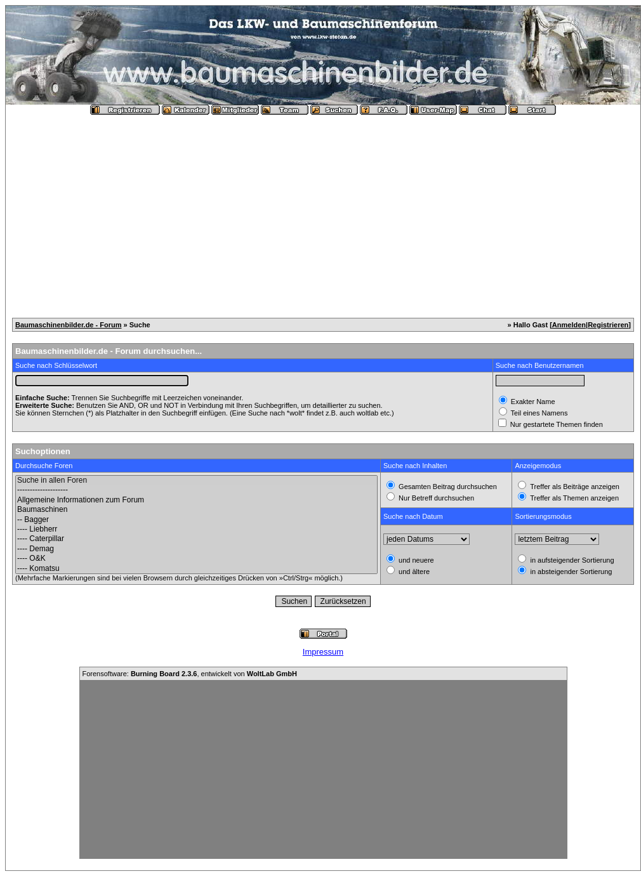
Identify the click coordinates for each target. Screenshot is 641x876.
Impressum (323, 652)
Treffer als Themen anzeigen (573, 498)
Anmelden (569, 325)
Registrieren (608, 325)
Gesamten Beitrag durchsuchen (447, 486)
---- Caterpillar (196, 539)
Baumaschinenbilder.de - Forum (68, 325)
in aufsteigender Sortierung (571, 560)
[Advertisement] (323, 211)
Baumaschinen (196, 509)
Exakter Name (532, 401)
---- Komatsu (196, 568)
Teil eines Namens (538, 413)
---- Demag (196, 549)
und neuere (415, 560)
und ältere (413, 571)
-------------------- (196, 490)
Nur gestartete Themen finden (555, 424)
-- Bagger (196, 520)
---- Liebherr (196, 529)
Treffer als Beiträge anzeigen (573, 486)
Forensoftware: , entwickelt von (190, 673)
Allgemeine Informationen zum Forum (196, 500)
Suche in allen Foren (196, 480)
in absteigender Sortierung (570, 571)
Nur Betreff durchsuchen (435, 498)
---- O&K (196, 558)
